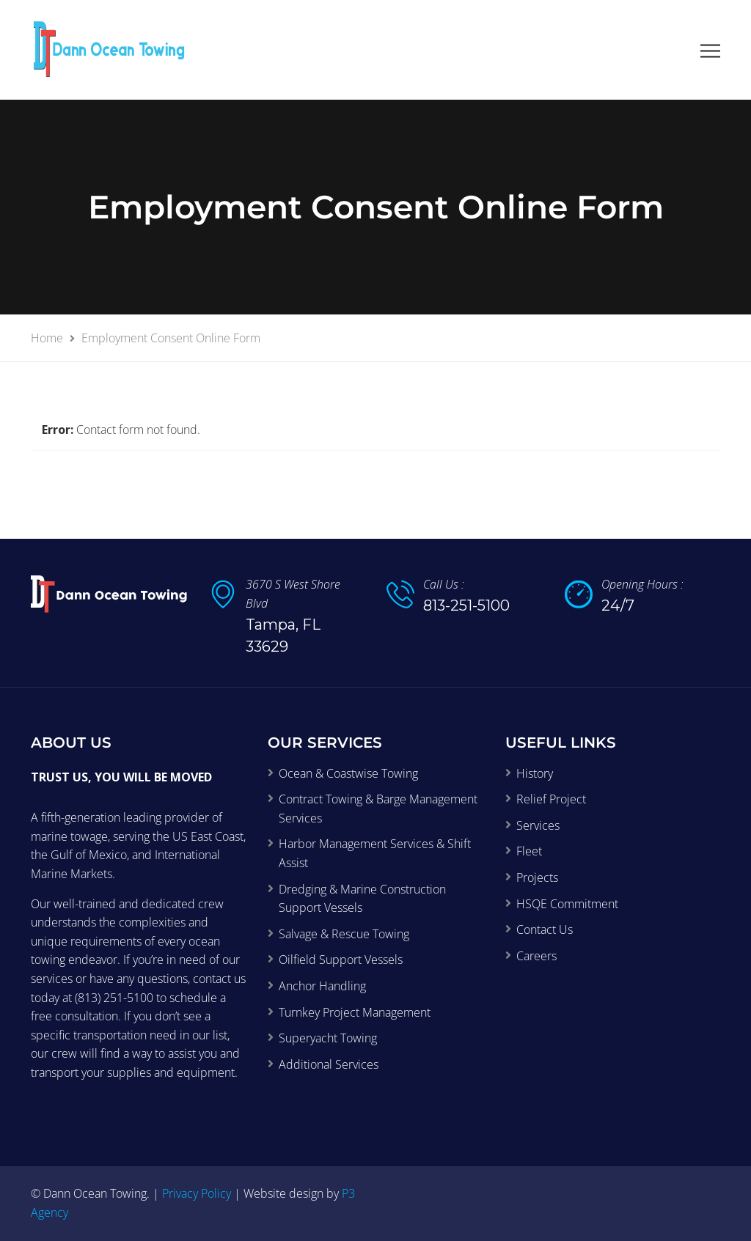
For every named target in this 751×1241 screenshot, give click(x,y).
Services (538, 825)
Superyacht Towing (328, 1038)
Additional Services (328, 1064)
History (534, 773)
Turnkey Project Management (355, 1012)
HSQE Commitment (567, 904)
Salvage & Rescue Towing (344, 934)
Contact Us (544, 929)
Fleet (529, 851)
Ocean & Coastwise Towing (348, 773)
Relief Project (551, 799)
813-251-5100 (466, 605)
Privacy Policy (196, 1193)
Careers (536, 956)
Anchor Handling (322, 986)
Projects (537, 877)
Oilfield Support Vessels (341, 959)
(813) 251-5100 (114, 998)
